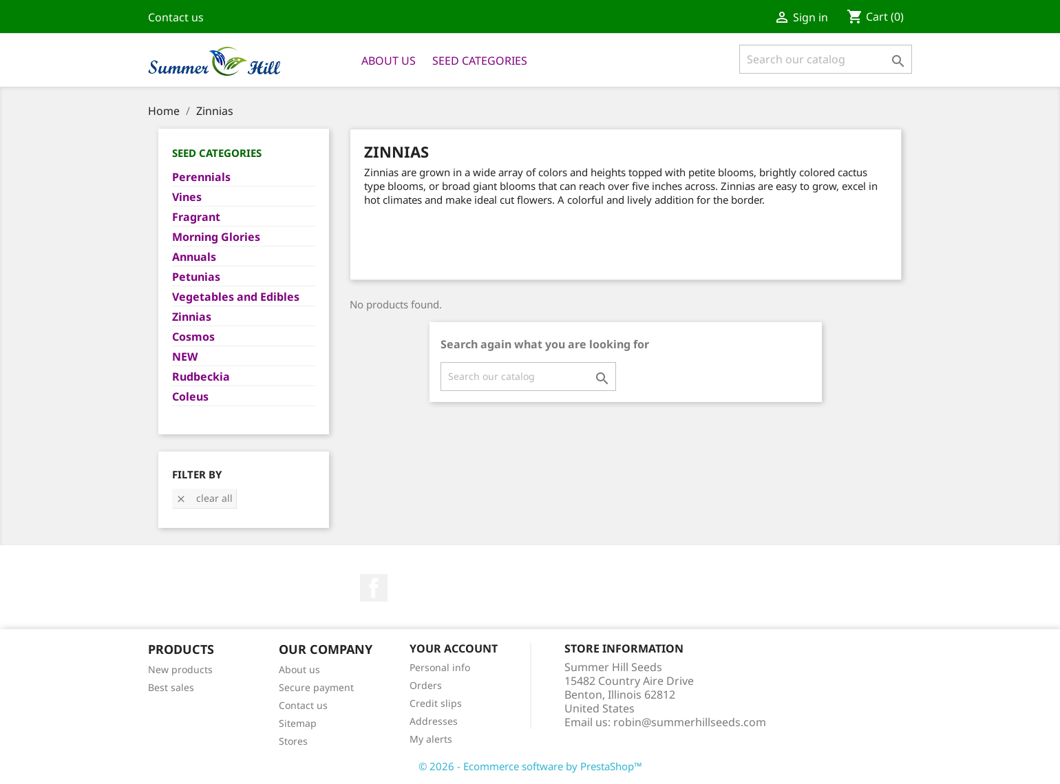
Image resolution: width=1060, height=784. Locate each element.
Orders (426, 685)
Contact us (176, 17)
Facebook (374, 588)
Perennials (201, 177)
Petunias (196, 277)
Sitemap (298, 723)
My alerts (431, 738)
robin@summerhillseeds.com (689, 722)
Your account (454, 648)
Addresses (434, 721)
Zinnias (191, 317)
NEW (185, 357)
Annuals (194, 257)
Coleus (190, 397)
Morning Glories (216, 237)
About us (388, 60)
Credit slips (436, 703)
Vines (187, 197)
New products (180, 669)
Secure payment (316, 687)
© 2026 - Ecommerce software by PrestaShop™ (530, 766)
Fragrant (196, 217)
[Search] (825, 59)
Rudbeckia (201, 377)
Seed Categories (479, 60)
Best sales (171, 687)
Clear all (204, 498)
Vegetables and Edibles (235, 297)
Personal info (440, 667)
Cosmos (193, 337)
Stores (293, 741)
